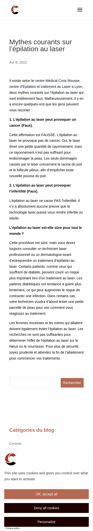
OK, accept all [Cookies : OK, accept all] (46, 494)
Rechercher (72, 383)
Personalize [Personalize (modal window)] (46, 522)
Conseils (15, 443)
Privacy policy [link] (13, 528)
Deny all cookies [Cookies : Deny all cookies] (46, 508)
